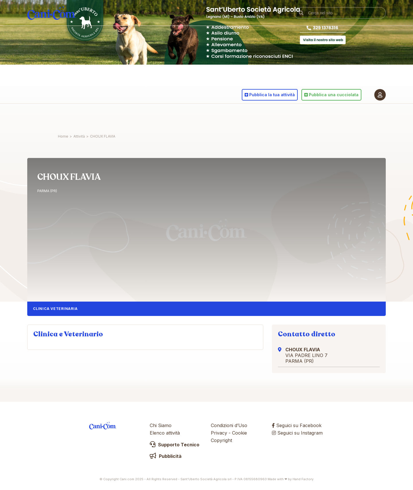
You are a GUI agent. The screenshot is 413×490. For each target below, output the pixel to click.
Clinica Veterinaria (55, 308)
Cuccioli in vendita (162, 116)
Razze (199, 116)
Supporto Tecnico (174, 444)
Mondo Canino (230, 116)
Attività (125, 116)
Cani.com (51, 116)
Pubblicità (166, 456)
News (262, 116)
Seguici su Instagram (297, 433)
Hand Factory (303, 479)
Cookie (239, 433)
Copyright (221, 440)
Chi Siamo (161, 425)
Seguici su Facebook (297, 425)
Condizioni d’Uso (229, 425)
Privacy (219, 433)
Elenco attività (165, 433)
